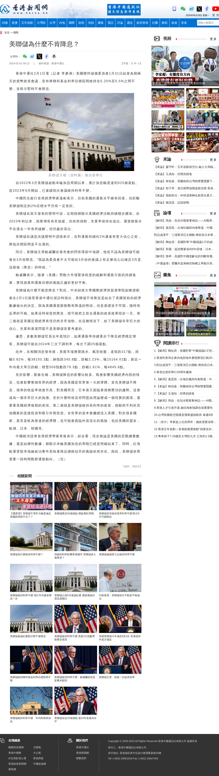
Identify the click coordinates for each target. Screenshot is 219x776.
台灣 (52, 22)
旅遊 (174, 22)
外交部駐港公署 (17, 758)
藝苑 (165, 22)
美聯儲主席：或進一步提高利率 (117, 677)
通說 (130, 22)
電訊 (110, 22)
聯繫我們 (81, 758)
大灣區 (41, 22)
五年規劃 (27, 22)
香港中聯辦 (14, 752)
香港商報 (38, 758)
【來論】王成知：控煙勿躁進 (173, 174)
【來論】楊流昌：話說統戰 (171, 202)
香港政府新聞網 (17, 763)
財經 (81, 22)
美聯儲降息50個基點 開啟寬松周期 (74, 513)
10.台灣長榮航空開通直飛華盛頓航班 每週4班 (183, 414)
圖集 (101, 22)
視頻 (91, 22)
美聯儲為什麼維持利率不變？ (26, 554)
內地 (62, 22)
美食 (184, 22)
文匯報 (37, 747)
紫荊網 (12, 769)
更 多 (213, 39)
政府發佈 (142, 22)
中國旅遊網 (39, 763)
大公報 (37, 752)
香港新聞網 (82, 752)
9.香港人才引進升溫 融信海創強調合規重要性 (183, 407)
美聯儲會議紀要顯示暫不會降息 (28, 636)
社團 (155, 22)
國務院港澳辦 (16, 747)
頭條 (5, 22)
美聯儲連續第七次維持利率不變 (117, 554)
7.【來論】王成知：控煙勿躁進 (174, 393)
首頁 (6, 32)
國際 (72, 22)
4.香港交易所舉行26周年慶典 (173, 372)
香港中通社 (82, 747)
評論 (120, 22)
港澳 (15, 22)
